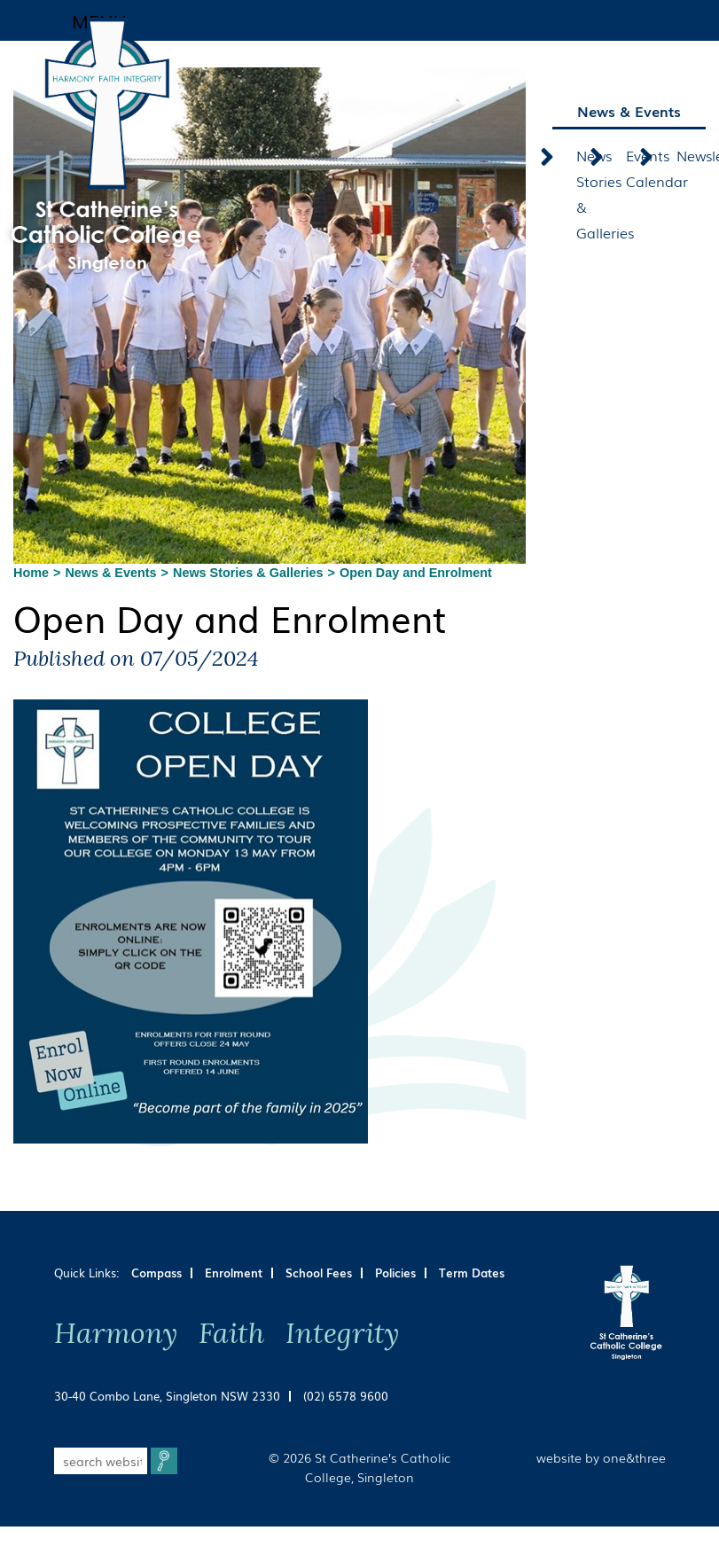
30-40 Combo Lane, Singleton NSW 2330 (167, 1395)
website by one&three (601, 1457)
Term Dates (471, 1272)
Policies (395, 1272)
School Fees (318, 1272)
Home (31, 573)
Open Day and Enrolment (416, 573)
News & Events (110, 573)
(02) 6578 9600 (345, 1395)
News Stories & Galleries (248, 573)
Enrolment (233, 1272)
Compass (156, 1272)
